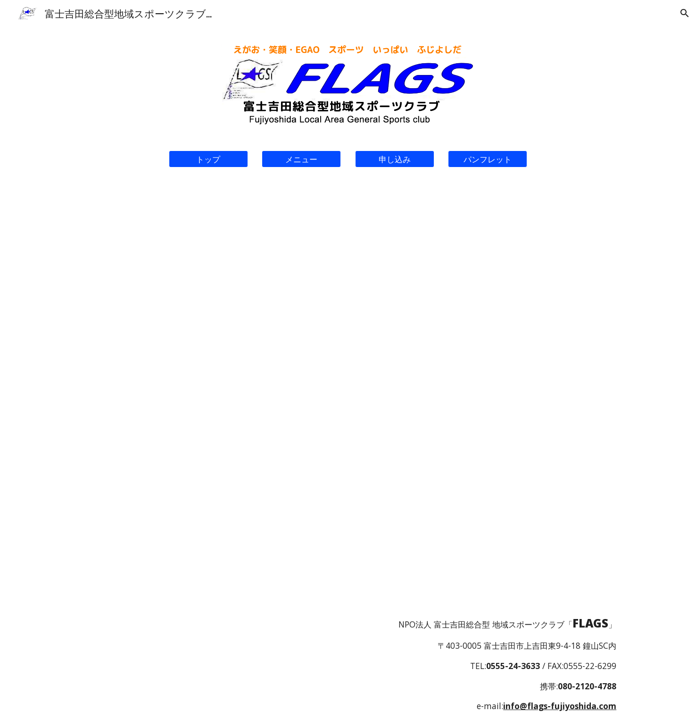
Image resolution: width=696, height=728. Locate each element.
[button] (684, 13)
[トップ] (208, 159)
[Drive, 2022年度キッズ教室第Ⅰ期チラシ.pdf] (208, 375)
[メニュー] (301, 159)
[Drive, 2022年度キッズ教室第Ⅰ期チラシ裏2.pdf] (487, 375)
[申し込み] (395, 159)
